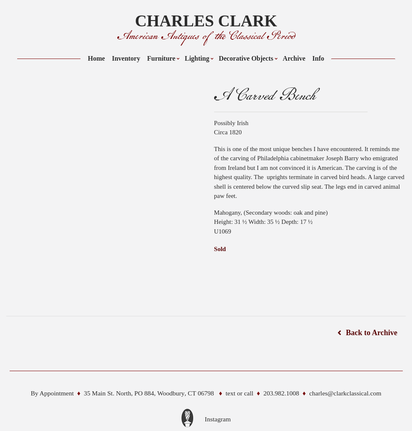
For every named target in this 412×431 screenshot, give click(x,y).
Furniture (161, 58)
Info (318, 58)
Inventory (126, 58)
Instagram (218, 419)
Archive (294, 58)
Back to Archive (371, 332)
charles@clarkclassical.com (345, 393)
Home (96, 58)
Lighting (197, 58)
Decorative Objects (246, 58)
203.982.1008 (281, 393)
